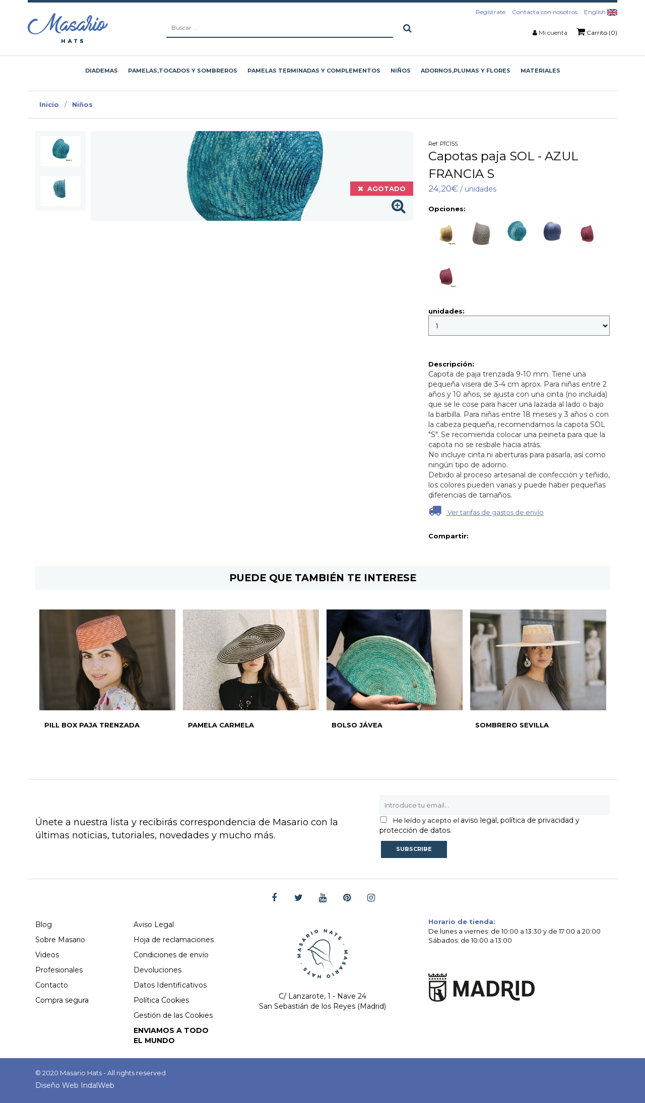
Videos (47, 954)
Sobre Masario (60, 939)
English (600, 12)
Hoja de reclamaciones (174, 939)
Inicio (49, 104)
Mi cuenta (553, 32)
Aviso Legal (154, 924)
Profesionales (59, 969)
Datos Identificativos (170, 985)
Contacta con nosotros (544, 12)
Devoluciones (157, 969)
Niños (82, 104)
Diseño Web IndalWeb (74, 1085)
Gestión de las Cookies (173, 1015)
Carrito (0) (596, 31)
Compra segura (62, 1000)
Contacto (51, 985)
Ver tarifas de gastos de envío (486, 510)
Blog (43, 924)
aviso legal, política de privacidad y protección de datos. (479, 825)
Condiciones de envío (171, 954)
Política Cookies (161, 1000)
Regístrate (490, 12)
